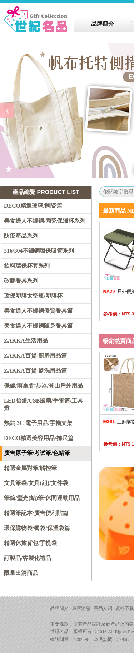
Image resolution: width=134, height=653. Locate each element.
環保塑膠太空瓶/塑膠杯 (33, 296)
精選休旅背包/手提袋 (30, 543)
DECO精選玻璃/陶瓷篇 (33, 206)
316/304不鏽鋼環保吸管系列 (39, 251)
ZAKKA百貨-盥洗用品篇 (35, 371)
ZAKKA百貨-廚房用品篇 (35, 356)
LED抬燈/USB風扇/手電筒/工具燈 (43, 404)
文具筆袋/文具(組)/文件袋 (36, 483)
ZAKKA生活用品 (26, 341)
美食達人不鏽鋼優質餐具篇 (38, 311)
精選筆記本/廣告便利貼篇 (36, 513)
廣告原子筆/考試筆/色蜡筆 (37, 453)
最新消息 (81, 608)
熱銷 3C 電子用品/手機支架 (38, 423)
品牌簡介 (59, 608)
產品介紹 (103, 608)
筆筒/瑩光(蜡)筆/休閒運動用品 (42, 498)
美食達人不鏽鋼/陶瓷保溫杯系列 (44, 221)
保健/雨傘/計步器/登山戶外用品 (43, 386)
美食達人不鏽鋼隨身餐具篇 (38, 326)
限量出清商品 (21, 573)
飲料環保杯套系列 (27, 266)
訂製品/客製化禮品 (27, 558)
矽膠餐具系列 (21, 281)
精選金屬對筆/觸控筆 (30, 468)
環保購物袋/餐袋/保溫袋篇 (37, 528)
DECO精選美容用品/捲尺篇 (39, 438)
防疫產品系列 (21, 236)
